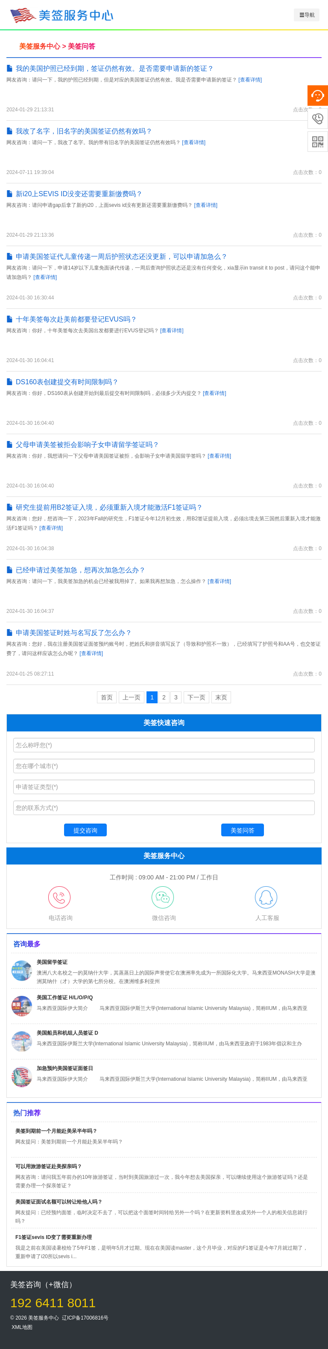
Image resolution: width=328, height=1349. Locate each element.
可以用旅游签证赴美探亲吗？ (48, 1166)
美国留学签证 (52, 962)
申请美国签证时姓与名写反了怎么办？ (69, 632)
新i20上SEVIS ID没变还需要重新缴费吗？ (74, 193)
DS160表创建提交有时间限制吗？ (62, 382)
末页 (221, 697)
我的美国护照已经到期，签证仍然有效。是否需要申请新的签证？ (110, 68)
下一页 (196, 697)
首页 (107, 697)
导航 (307, 15)
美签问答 (81, 46)
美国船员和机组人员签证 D (67, 1033)
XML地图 (22, 1327)
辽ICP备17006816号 (85, 1318)
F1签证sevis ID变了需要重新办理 (53, 1237)
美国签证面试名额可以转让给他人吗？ (58, 1202)
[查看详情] (250, 80)
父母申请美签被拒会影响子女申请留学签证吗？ (82, 444)
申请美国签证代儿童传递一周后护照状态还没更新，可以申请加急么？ (117, 256)
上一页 (132, 697)
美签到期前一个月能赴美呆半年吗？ (56, 1131)
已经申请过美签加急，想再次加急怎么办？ (76, 570)
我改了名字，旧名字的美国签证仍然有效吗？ (79, 131)
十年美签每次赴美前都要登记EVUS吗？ (71, 319)
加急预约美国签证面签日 (65, 1068)
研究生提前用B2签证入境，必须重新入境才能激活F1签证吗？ (104, 507)
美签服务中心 (39, 46)
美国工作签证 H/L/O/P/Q (65, 998)
